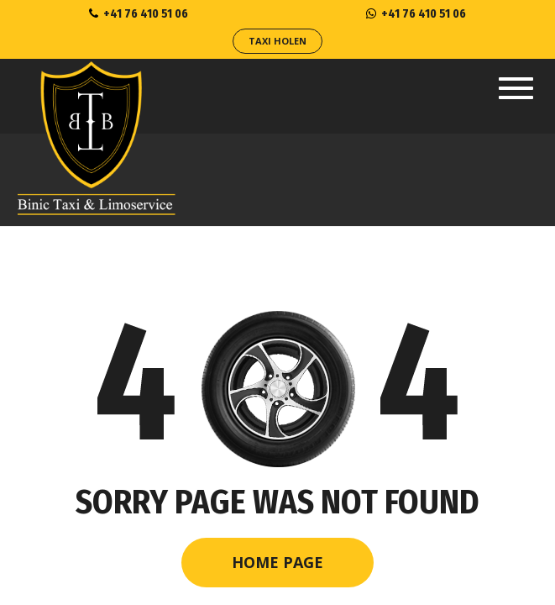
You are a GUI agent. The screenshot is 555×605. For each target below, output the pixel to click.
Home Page (277, 562)
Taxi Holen (277, 40)
